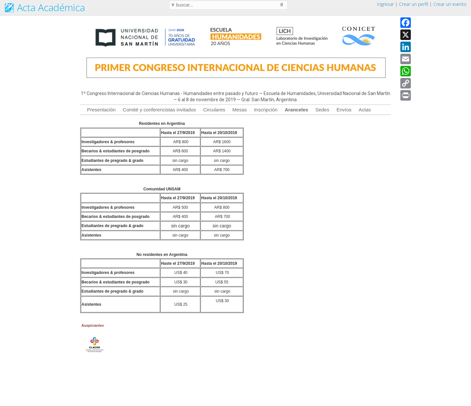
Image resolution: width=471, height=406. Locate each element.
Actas (365, 109)
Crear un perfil (413, 4)
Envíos (344, 109)
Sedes (322, 109)
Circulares (214, 109)
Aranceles (296, 109)
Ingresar (385, 4)
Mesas (240, 109)
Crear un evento (449, 4)
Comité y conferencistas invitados (159, 109)
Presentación (101, 109)
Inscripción (266, 109)
